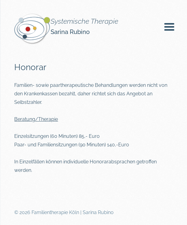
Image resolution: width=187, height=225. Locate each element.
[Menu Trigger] (169, 26)
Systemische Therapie (84, 21)
